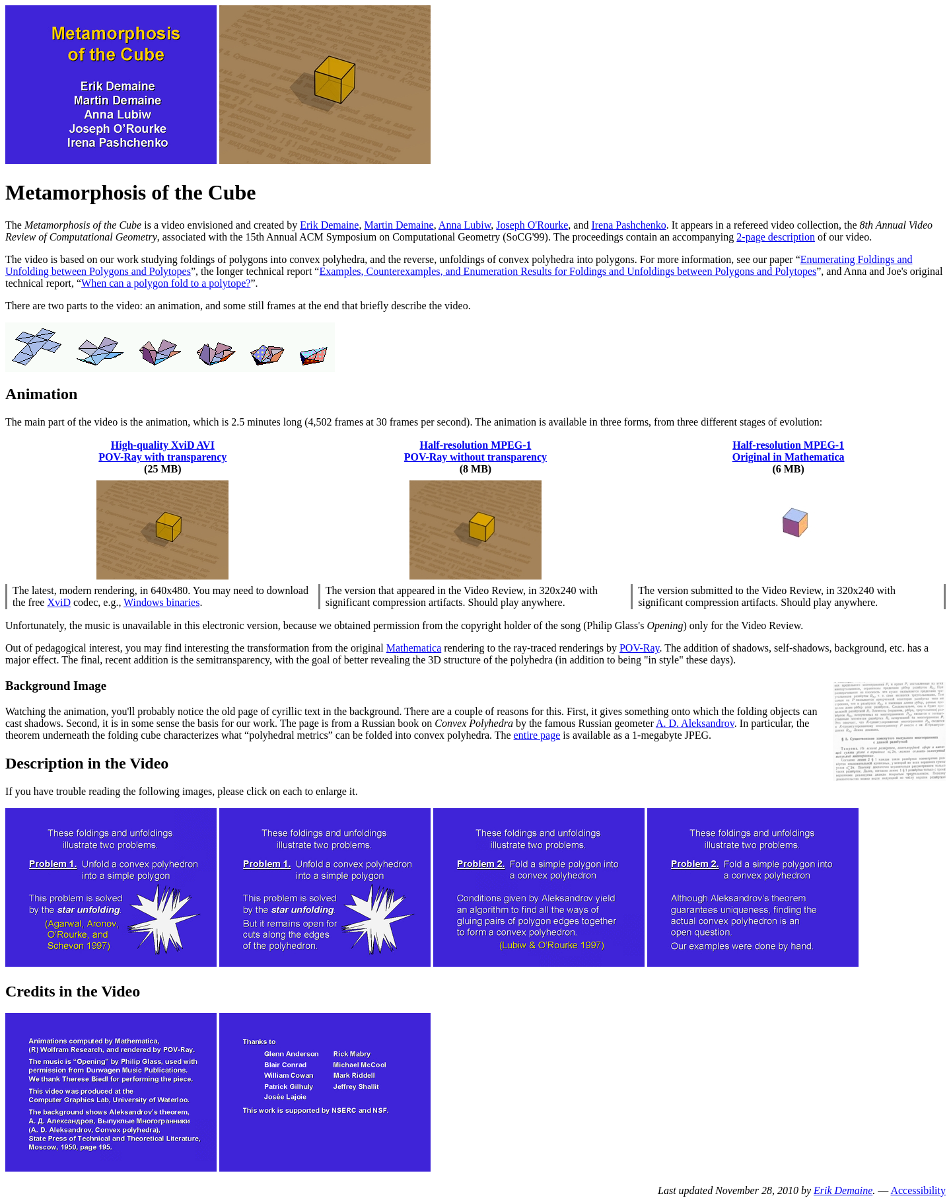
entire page (537, 735)
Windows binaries (161, 602)
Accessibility (918, 1190)
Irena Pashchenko (628, 225)
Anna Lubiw (465, 225)
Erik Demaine (329, 225)
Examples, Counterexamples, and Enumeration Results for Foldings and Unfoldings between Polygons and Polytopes (567, 271)
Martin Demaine (398, 225)
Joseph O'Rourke (532, 225)
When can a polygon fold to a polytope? (165, 283)
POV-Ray (639, 648)
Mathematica (414, 648)
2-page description (775, 237)
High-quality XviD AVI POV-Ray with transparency (162, 451)
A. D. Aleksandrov (695, 723)
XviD (59, 602)
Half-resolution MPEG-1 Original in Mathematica (788, 451)
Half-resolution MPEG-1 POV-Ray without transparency (475, 451)
